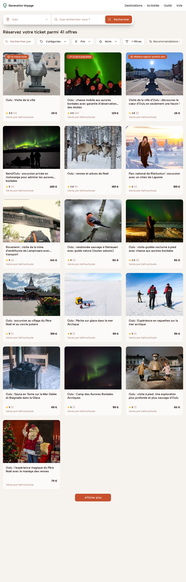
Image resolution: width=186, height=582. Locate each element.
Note (108, 41)
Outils (168, 5)
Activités (153, 5)
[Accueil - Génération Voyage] (18, 5)
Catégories (53, 41)
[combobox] (165, 41)
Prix (83, 41)
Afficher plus (93, 497)
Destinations (133, 5)
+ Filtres (133, 41)
